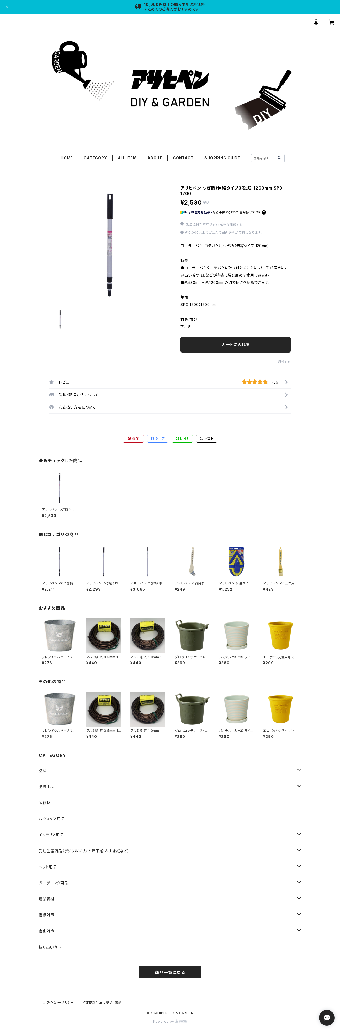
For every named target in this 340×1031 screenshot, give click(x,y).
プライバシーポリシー (58, 1002)
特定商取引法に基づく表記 (102, 1002)
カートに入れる (235, 344)
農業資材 (46, 899)
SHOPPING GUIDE (222, 158)
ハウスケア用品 (52, 818)
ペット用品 (48, 867)
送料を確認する (231, 224)
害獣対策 (46, 915)
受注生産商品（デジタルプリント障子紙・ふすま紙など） (84, 851)
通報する (284, 362)
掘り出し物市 (50, 947)
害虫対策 (46, 931)
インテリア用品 (51, 835)
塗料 (43, 770)
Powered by (170, 1021)
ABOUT (154, 158)
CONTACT (183, 158)
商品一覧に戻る (170, 972)
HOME (67, 158)
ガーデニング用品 (53, 883)
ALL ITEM (127, 158)
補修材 (44, 802)
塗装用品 (46, 786)
